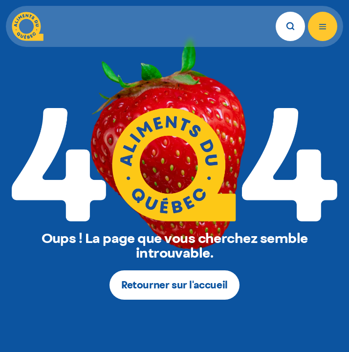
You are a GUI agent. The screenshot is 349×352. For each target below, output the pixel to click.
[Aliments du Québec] (28, 26)
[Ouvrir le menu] (322, 26)
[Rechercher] (290, 26)
